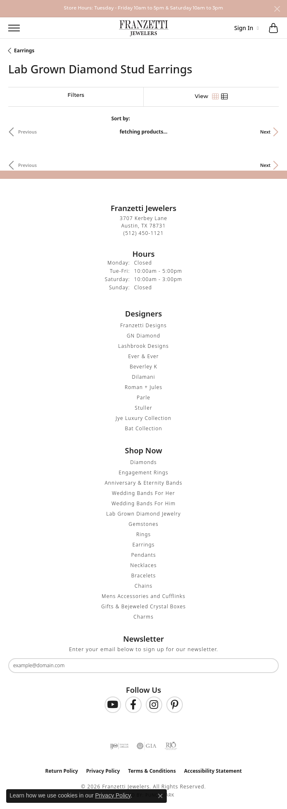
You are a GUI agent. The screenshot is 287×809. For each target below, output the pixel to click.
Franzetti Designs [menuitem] (143, 325)
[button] (32, 28)
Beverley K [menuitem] (143, 366)
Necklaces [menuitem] (143, 565)
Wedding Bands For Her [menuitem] (143, 493)
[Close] (277, 9)
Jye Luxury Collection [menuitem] (143, 418)
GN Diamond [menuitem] (144, 335)
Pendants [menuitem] (143, 554)
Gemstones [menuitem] (143, 524)
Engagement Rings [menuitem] (143, 472)
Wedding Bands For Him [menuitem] (144, 503)
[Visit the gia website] (146, 746)
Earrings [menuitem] (143, 544)
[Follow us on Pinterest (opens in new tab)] (174, 704)
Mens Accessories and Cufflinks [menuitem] (143, 596)
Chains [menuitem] (143, 585)
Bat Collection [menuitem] (143, 428)
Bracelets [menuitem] (143, 575)
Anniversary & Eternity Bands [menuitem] (143, 482)
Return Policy (61, 770)
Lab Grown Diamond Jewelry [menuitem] (143, 513)
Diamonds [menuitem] (143, 462)
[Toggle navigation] (10, 28)
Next (265, 132)
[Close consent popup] (160, 795)
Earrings (24, 50)
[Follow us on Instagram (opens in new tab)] (154, 704)
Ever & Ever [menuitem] (143, 356)
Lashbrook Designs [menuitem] (143, 345)
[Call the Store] (144, 233)
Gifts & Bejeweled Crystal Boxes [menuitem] (143, 606)
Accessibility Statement (213, 770)
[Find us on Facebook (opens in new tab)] (133, 704)
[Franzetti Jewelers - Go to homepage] (143, 28)
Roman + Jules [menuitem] (143, 387)
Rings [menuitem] (143, 534)
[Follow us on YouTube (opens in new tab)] (113, 704)
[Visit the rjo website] (171, 746)
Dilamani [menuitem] (143, 376)
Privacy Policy (103, 770)
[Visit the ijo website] (119, 746)
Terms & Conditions (152, 770)
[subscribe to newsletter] (267, 665)
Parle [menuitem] (143, 397)
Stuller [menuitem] (143, 407)
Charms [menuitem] (143, 616)
